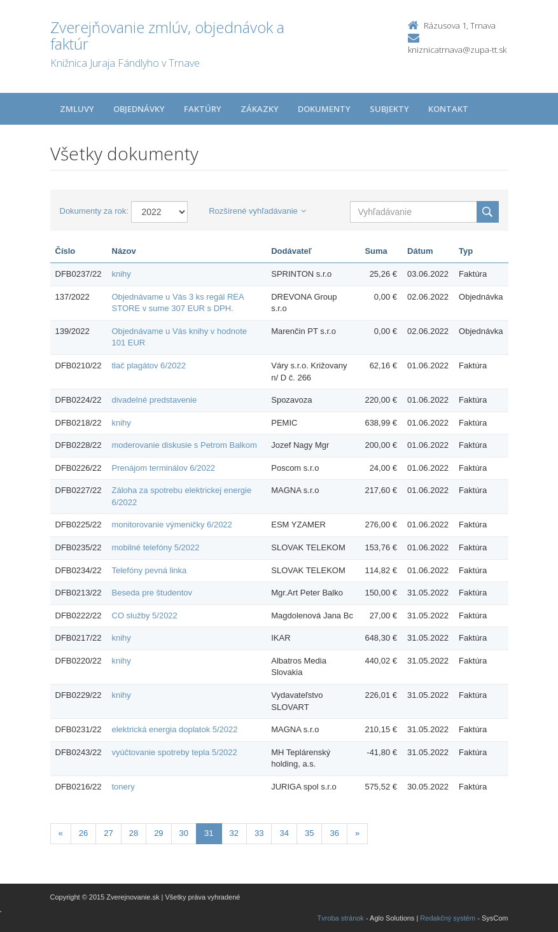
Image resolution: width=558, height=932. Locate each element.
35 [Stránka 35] (309, 833)
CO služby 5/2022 (145, 615)
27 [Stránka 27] (108, 833)
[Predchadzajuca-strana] (60, 833)
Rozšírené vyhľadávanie (257, 211)
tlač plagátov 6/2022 (149, 365)
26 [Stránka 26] (83, 833)
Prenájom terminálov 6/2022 (164, 468)
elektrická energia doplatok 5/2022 (175, 729)
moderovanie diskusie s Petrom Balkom (184, 445)
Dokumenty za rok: (94, 211)
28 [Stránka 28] (133, 833)
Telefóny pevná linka (149, 570)
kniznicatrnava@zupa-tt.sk (457, 49)
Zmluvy (77, 109)
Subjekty (389, 109)
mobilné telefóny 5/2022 (156, 547)
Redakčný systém (447, 918)
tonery (123, 786)
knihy (121, 274)
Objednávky (139, 109)
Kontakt (448, 109)
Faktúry (202, 109)
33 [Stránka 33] (259, 833)
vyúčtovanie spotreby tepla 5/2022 (174, 752)
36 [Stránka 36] (334, 833)
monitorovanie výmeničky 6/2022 (172, 524)
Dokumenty (324, 109)
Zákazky (260, 109)
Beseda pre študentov (152, 592)
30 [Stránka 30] (183, 833)
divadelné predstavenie (154, 400)
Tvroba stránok (340, 918)
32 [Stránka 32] (234, 833)
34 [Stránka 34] (283, 833)
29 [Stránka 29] (158, 833)
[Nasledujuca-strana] (357, 833)
